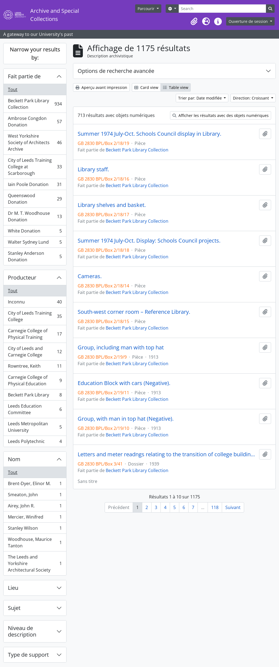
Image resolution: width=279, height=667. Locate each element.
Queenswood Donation (35, 199)
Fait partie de (24, 76)
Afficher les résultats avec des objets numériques (220, 115)
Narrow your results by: (35, 53)
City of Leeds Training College (35, 316)
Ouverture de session (249, 21)
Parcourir (147, 8)
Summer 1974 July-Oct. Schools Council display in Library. (149, 134)
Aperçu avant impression (101, 87)
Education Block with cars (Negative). (124, 383)
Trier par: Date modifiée (200, 98)
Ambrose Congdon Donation (35, 121)
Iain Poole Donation (35, 185)
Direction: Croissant (251, 98)
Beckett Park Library (35, 396)
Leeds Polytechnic (35, 442)
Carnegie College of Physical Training (35, 334)
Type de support (28, 654)
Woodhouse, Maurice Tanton (35, 542)
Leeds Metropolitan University (35, 427)
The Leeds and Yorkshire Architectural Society (35, 563)
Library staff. (93, 169)
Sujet (14, 608)
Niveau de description (22, 631)
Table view (175, 87)
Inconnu (35, 303)
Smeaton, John (35, 495)
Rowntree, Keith (35, 367)
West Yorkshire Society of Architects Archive (35, 142)
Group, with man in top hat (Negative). (126, 418)
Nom (14, 459)
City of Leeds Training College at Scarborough (35, 166)
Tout (12, 89)
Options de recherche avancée (116, 71)
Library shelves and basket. (112, 205)
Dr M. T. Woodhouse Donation (35, 216)
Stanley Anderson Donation (35, 256)
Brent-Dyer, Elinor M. (35, 484)
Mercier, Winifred (35, 518)
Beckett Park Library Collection (35, 104)
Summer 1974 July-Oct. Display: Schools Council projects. (149, 240)
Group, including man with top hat (121, 347)
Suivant (233, 507)
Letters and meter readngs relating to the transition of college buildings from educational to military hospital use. (167, 454)
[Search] (222, 8)
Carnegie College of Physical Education (35, 380)
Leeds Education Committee (35, 409)
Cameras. (90, 276)
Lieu (13, 587)
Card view (146, 87)
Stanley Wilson (35, 529)
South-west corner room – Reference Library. (134, 312)
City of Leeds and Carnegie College (35, 351)
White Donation (35, 232)
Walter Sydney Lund (35, 243)
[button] (194, 21)
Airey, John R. (35, 506)
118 (215, 507)
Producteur (22, 277)
